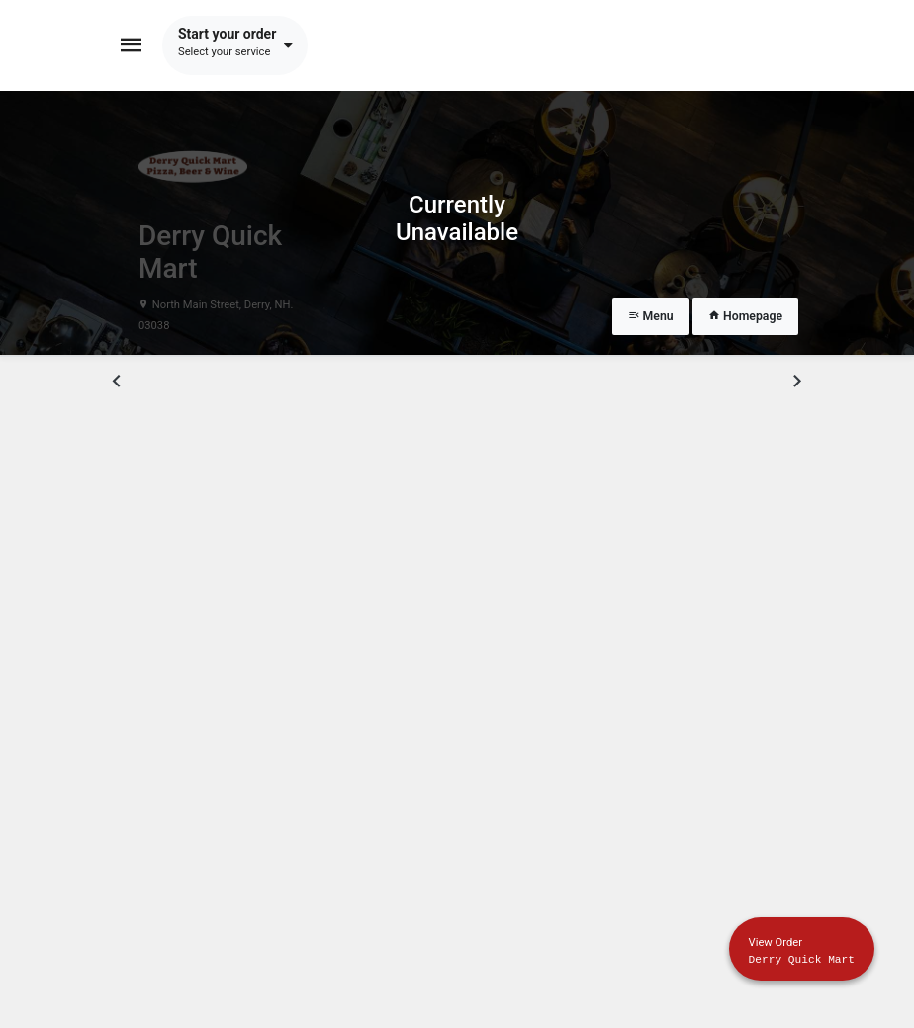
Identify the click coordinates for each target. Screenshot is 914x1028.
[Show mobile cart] (801, 949)
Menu (651, 316)
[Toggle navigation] (131, 45)
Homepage (745, 316)
